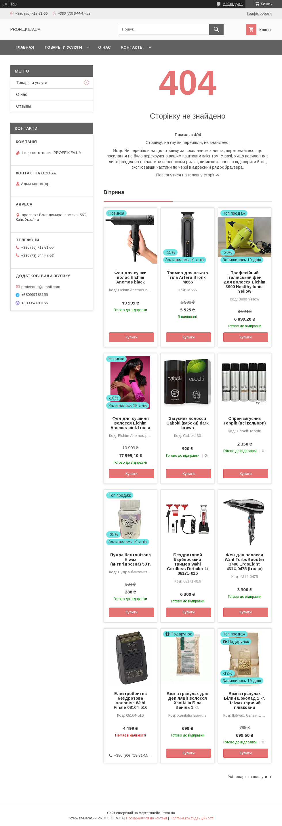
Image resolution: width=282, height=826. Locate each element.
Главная (25, 47)
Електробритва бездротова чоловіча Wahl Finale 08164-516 (130, 700)
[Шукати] (216, 29)
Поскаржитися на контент (146, 818)
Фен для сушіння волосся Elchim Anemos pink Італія (130, 423)
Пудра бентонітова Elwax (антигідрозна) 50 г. (130, 559)
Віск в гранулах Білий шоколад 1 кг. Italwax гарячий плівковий (244, 700)
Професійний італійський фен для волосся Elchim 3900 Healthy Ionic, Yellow (244, 282)
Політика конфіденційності (192, 818)
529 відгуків (233, 4)
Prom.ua (168, 813)
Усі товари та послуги (247, 776)
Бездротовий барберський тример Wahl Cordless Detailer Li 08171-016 (187, 564)
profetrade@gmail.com (40, 286)
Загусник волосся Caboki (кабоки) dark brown (187, 423)
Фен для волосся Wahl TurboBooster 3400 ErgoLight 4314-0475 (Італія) (244, 562)
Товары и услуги (63, 47)
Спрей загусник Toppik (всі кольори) (244, 420)
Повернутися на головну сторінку (187, 175)
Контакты (132, 47)
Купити (131, 337)
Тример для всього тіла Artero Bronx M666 (187, 277)
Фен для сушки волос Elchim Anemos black (130, 277)
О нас (104, 47)
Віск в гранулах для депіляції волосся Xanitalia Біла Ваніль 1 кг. (187, 700)
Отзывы (23, 106)
